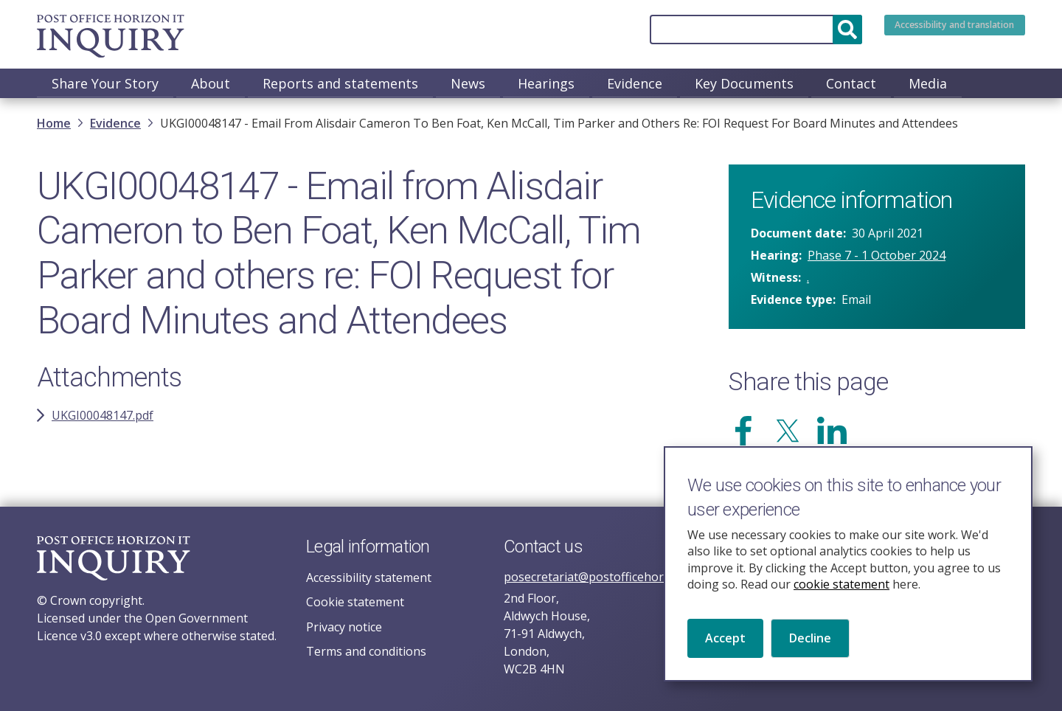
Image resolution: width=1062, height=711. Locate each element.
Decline (810, 656)
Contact (851, 83)
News (468, 83)
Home (54, 124)
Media (928, 83)
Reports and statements (340, 83)
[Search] (711, 29)
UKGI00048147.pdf (102, 416)
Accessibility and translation (932, 29)
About (210, 83)
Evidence (634, 83)
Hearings (546, 83)
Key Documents (744, 83)
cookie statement (841, 602)
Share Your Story (105, 83)
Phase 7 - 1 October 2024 (876, 257)
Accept (725, 656)
